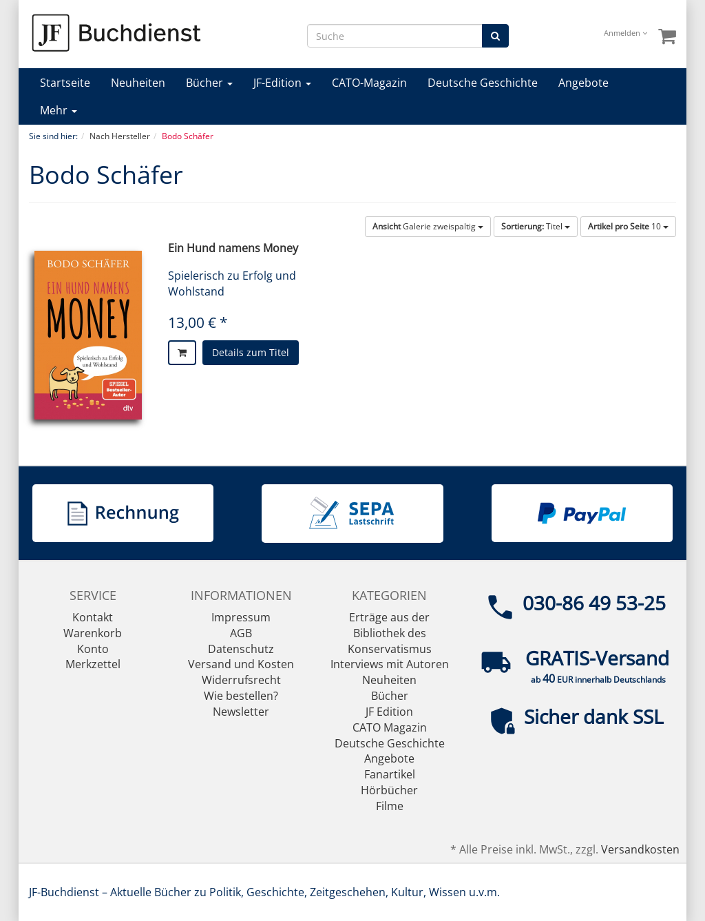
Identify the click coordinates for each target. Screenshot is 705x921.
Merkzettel (92, 664)
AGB (241, 633)
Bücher (209, 82)
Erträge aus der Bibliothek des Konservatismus (390, 633)
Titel (535, 226)
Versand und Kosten (241, 664)
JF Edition (389, 711)
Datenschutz (241, 648)
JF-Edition (282, 82)
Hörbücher (389, 790)
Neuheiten (138, 82)
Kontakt (92, 617)
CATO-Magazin (369, 82)
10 (628, 226)
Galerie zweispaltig (427, 226)
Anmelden (625, 33)
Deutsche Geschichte (483, 82)
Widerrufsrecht (241, 679)
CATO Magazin (389, 727)
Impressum (241, 617)
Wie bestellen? (241, 695)
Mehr (58, 110)
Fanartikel (389, 774)
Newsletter (241, 711)
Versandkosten (640, 849)
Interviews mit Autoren (389, 664)
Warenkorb (92, 633)
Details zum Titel (250, 352)
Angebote (583, 82)
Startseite (65, 82)
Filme (389, 806)
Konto (93, 648)
